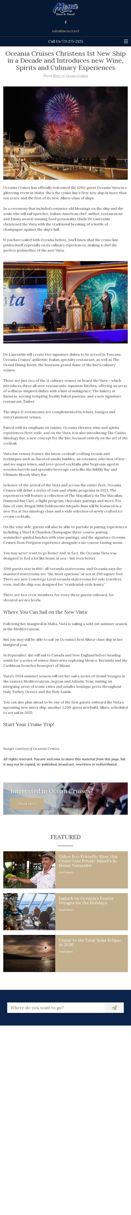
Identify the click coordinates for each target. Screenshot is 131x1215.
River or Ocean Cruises (70, 76)
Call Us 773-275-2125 (65, 41)
